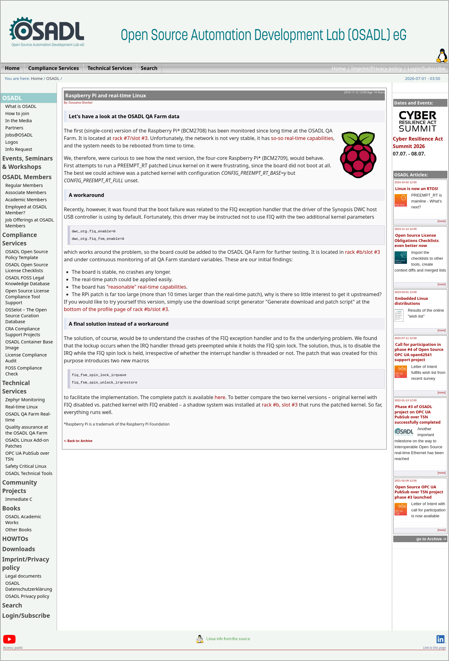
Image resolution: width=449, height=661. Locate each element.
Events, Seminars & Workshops (27, 162)
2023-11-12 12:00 (406, 228)
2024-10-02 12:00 (406, 182)
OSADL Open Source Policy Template (26, 254)
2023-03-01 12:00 (406, 292)
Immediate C (18, 499)
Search (12, 605)
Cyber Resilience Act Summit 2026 (418, 140)
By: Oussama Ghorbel (78, 102)
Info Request (18, 149)
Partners (14, 128)
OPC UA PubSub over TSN (27, 456)
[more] (441, 221)
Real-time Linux (21, 407)
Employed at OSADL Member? (26, 210)
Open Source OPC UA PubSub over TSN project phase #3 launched (419, 492)
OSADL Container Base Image (29, 345)
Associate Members (25, 192)
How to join (17, 113)
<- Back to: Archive (78, 441)
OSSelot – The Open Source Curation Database (26, 315)
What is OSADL (20, 106)
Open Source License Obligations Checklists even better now (417, 240)
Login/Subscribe (426, 68)
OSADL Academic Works (23, 519)
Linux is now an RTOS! (416, 188)
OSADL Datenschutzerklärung (28, 586)
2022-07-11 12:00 (406, 338)
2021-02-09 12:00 (406, 480)
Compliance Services (19, 238)
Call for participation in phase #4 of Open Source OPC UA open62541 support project (419, 352)
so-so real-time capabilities (302, 138)
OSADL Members (27, 177)
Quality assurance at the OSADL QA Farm (26, 430)
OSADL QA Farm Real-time (28, 417)
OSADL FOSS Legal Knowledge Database (27, 280)
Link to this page (434, 647)
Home (339, 68)
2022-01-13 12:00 (406, 400)
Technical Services (16, 387)
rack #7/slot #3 (130, 138)
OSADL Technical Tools (28, 473)
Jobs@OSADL (19, 135)
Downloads (18, 549)
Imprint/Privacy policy (376, 68)
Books (11, 508)
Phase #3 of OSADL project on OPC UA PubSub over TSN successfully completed (418, 414)
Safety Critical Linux (25, 466)
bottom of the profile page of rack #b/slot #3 (116, 309)
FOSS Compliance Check (23, 371)
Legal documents (23, 576)
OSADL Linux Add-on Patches (27, 443)
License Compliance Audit (26, 358)
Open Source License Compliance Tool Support (27, 296)
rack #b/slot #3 (362, 252)
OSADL (52, 78)
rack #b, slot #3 (280, 404)
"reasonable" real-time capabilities (146, 286)
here (220, 397)
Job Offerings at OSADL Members (29, 223)
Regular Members (24, 185)
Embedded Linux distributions (411, 301)
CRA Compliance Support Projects (22, 331)
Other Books (18, 530)
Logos (11, 142)
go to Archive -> (431, 539)
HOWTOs (15, 538)
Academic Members (26, 199)
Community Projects (19, 486)
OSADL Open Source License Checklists (26, 267)
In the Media (18, 120)
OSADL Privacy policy (27, 596)
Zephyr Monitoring (25, 400)
